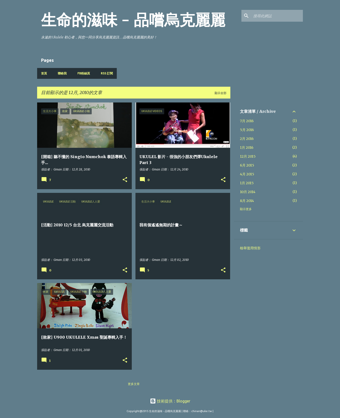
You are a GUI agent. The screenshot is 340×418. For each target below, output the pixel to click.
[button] (125, 180)
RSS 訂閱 (107, 73)
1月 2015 (247, 183)
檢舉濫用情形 (250, 248)
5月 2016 (247, 130)
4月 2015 (247, 174)
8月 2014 (247, 201)
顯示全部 (220, 93)
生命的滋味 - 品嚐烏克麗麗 (133, 20)
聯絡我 (62, 73)
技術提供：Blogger (170, 401)
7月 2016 (247, 121)
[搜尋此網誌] (277, 16)
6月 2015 (247, 165)
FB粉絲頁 (83, 73)
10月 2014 (247, 192)
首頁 (44, 73)
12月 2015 (248, 156)
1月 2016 (246, 147)
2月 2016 (247, 138)
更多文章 (134, 383)
